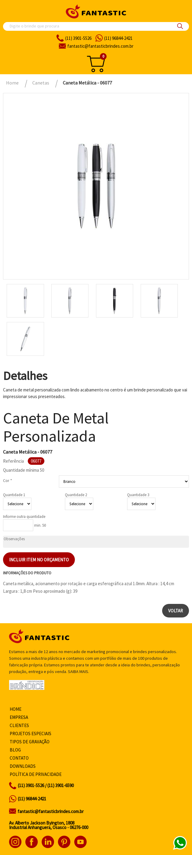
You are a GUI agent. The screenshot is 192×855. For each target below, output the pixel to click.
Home (15, 709)
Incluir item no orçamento (39, 560)
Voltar (175, 611)
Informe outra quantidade (24, 516)
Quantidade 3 (138, 495)
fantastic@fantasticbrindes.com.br (51, 811)
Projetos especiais (30, 733)
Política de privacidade (36, 774)
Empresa (19, 717)
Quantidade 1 (14, 495)
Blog (15, 750)
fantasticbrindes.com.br (100, 46)
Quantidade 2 (76, 495)
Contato (19, 758)
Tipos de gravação (30, 742)
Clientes (19, 725)
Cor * (7, 480)
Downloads (23, 766)
